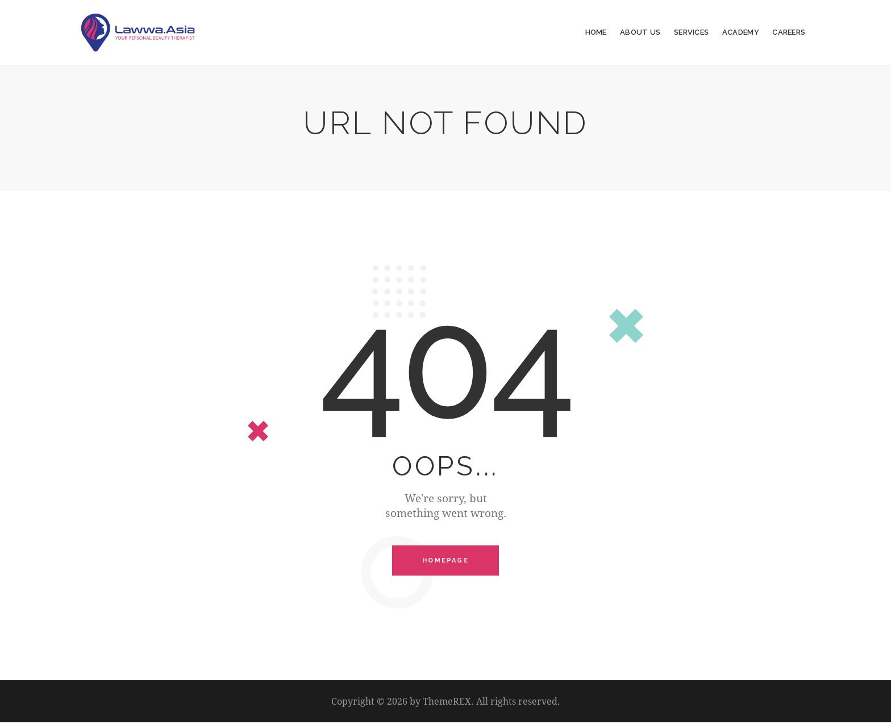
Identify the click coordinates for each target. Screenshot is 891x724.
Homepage (445, 561)
